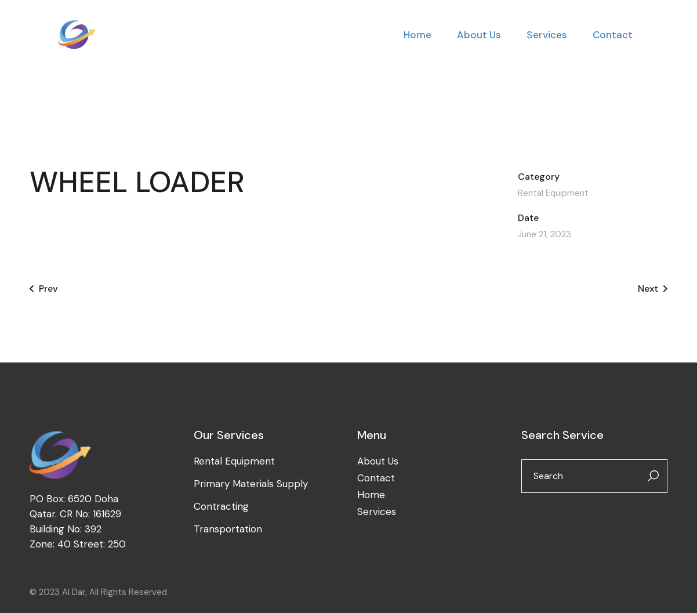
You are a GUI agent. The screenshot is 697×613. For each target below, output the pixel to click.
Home (371, 494)
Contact (376, 477)
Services (376, 511)
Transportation (228, 529)
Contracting (221, 506)
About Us (377, 461)
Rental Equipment (553, 193)
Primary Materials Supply (251, 483)
